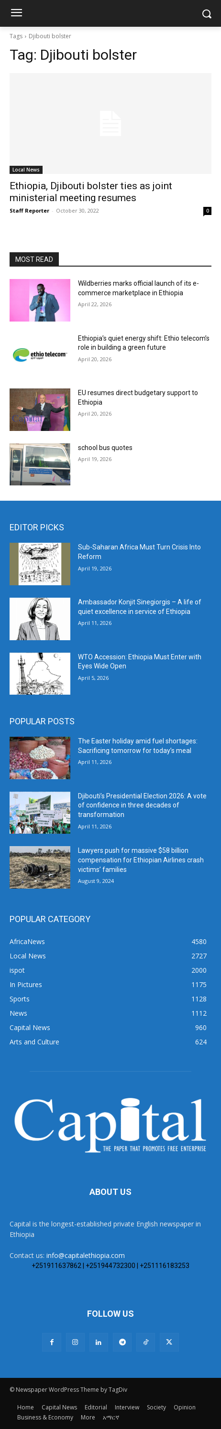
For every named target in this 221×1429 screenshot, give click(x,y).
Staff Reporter (29, 210)
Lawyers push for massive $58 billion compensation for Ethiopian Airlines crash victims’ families (141, 860)
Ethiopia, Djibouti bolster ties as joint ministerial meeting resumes (91, 192)
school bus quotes (105, 447)
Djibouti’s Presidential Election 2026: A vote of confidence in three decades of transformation (142, 805)
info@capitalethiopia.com (85, 1255)
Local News (26, 169)
